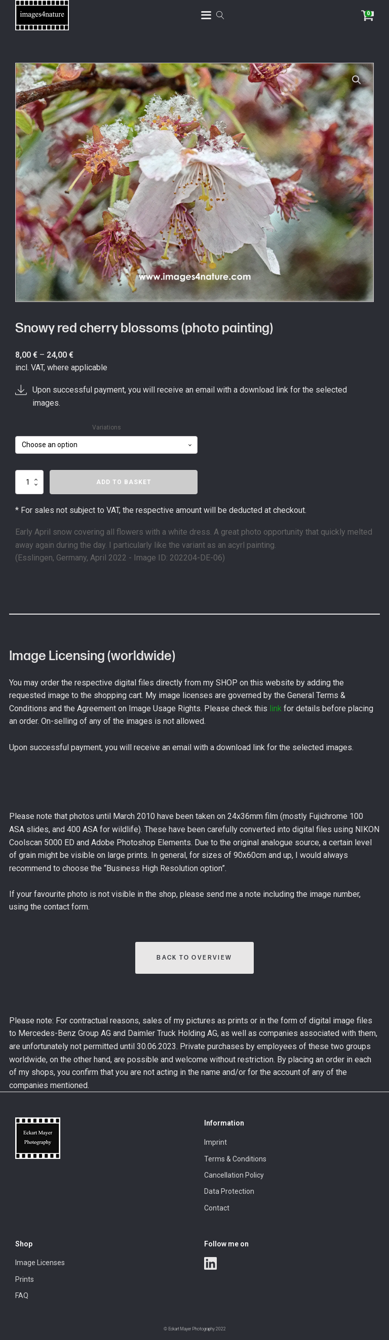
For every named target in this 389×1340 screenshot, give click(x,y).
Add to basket (123, 482)
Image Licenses (40, 1263)
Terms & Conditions (235, 1159)
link (275, 708)
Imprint (215, 1142)
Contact (216, 1208)
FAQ (21, 1295)
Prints (24, 1279)
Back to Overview (194, 958)
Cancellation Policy (234, 1175)
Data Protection (229, 1191)
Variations (106, 427)
